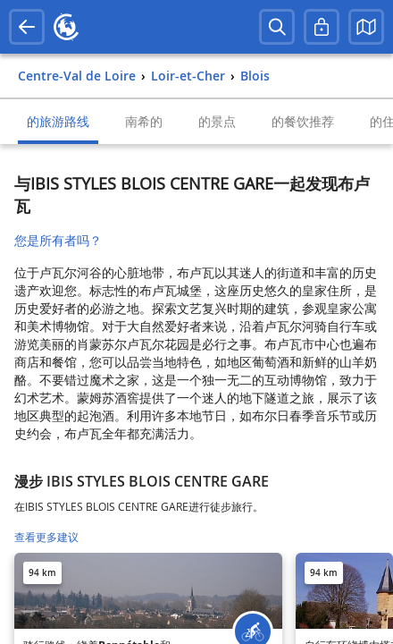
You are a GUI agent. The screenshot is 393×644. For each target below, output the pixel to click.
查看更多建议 (46, 537)
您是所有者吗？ (58, 240)
